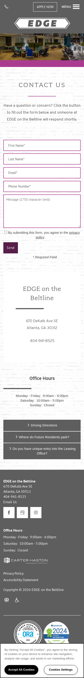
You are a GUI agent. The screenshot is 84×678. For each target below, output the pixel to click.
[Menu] (71, 7)
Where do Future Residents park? (42, 437)
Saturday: (27, 400)
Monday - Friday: (28, 396)
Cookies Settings (61, 669)
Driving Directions (42, 425)
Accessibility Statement (20, 580)
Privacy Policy (13, 573)
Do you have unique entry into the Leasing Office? (42, 451)
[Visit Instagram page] (35, 512)
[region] (42, 660)
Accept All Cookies (21, 669)
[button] (45, 7)
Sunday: (36, 405)
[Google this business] (22, 512)
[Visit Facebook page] (9, 512)
